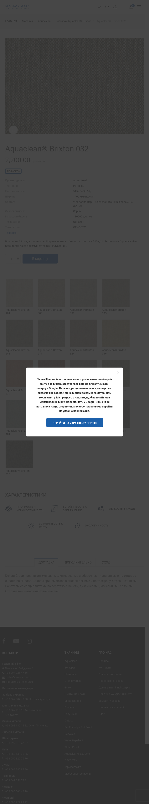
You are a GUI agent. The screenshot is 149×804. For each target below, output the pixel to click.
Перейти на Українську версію (75, 423)
